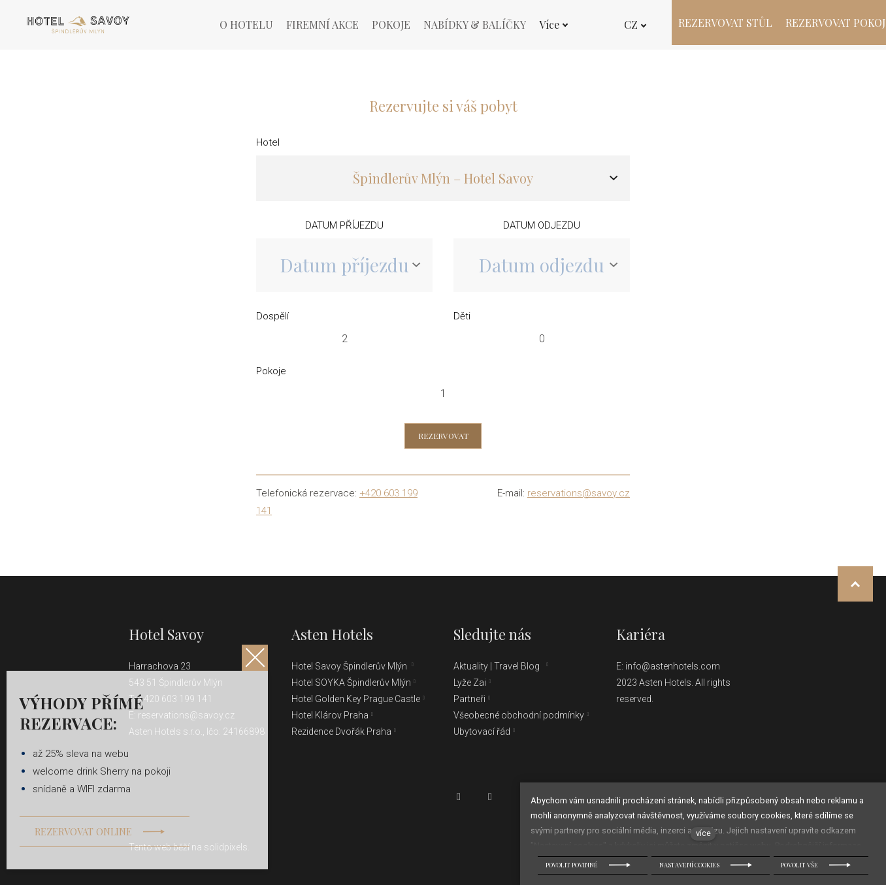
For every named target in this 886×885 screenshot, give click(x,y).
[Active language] (630, 24)
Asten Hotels (332, 634)
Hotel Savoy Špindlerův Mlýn (350, 666)
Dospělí (272, 321)
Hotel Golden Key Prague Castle (355, 699)
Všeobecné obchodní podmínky (518, 715)
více (703, 833)
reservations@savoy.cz (578, 498)
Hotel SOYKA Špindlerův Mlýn (351, 682)
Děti (461, 321)
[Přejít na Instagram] (490, 797)
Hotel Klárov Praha (330, 715)
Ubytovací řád (481, 731)
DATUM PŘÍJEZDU (344, 230)
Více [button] (553, 24)
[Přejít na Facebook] (458, 797)
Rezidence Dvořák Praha (341, 731)
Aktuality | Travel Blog (498, 666)
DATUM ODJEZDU (541, 230)
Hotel (268, 147)
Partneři (469, 699)
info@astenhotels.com (672, 666)
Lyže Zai (469, 682)
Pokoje (271, 375)
